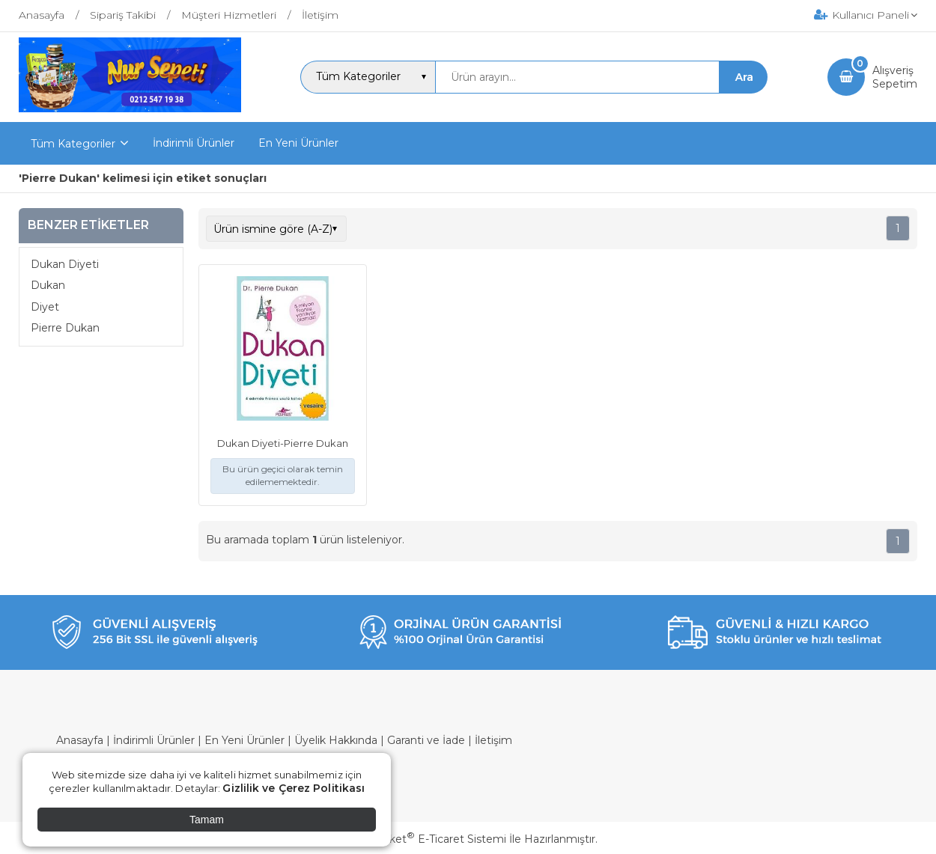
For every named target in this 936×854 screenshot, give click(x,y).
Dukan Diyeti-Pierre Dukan (282, 443)
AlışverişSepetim (894, 77)
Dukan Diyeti (65, 264)
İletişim (493, 740)
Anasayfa (79, 740)
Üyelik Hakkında (335, 740)
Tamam (206, 820)
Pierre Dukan (65, 328)
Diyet (45, 307)
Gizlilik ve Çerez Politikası (293, 788)
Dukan (48, 285)
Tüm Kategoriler (73, 143)
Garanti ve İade (426, 740)
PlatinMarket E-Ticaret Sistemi (422, 839)
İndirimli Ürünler (154, 740)
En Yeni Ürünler (244, 740)
